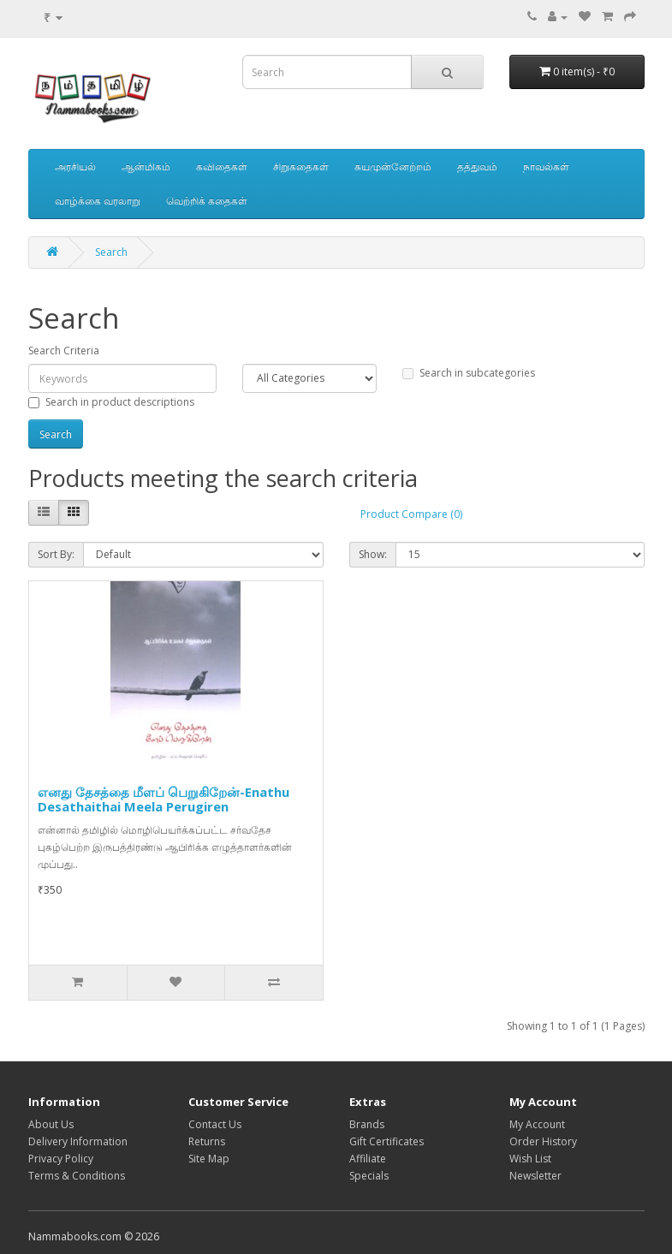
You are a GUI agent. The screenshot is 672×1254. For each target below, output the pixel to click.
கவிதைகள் (221, 166)
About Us (51, 1124)
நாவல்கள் (546, 166)
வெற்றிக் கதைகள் (206, 200)
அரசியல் (75, 166)
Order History (543, 1141)
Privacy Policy (60, 1158)
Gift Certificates (386, 1141)
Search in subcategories (468, 373)
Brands (366, 1124)
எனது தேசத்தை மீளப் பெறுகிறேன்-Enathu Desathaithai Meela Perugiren (163, 799)
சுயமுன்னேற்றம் (392, 166)
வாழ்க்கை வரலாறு (97, 200)
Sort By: (56, 554)
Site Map (208, 1158)
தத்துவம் (477, 166)
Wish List (530, 1158)
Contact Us (214, 1124)
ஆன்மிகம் (146, 166)
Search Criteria (63, 350)
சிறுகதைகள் (301, 166)
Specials (369, 1175)
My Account (537, 1124)
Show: (373, 554)
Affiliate (367, 1158)
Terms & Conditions (76, 1175)
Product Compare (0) (411, 514)
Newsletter (535, 1175)
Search (111, 252)
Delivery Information (78, 1141)
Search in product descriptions (111, 402)
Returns (206, 1141)
